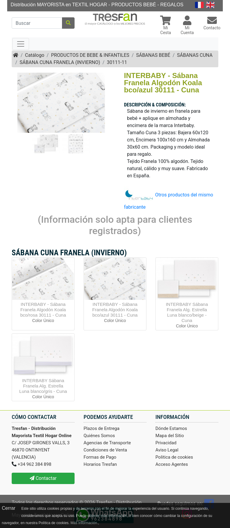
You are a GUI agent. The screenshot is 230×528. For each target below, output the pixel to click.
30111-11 (117, 62)
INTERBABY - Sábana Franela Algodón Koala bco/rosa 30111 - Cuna (43, 310)
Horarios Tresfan (100, 464)
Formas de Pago (100, 457)
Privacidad (165, 442)
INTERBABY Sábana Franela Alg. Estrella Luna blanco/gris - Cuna (43, 386)
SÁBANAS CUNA (195, 55)
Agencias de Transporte (107, 442)
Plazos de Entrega (101, 428)
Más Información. (84, 523)
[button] (165, 25)
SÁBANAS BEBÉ (153, 55)
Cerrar (8, 508)
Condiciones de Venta (105, 450)
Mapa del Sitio (169, 435)
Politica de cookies (174, 457)
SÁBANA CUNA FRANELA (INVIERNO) (60, 62)
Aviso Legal (166, 450)
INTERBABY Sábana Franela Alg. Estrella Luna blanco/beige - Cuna (187, 312)
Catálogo (34, 55)
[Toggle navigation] (20, 44)
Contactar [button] (43, 478)
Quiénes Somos (99, 435)
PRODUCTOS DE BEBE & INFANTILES (90, 55)
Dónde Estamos (171, 428)
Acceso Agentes (171, 464)
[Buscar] (37, 23)
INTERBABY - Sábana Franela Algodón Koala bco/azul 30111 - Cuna (115, 310)
